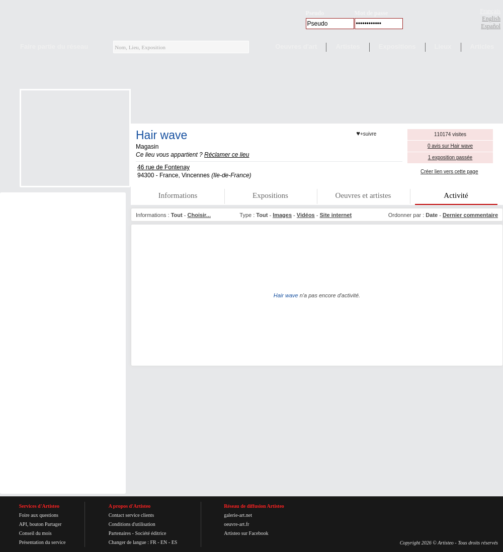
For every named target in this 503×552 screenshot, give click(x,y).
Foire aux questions (38, 515)
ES (175, 542)
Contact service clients (131, 515)
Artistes (348, 46)
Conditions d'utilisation (132, 524)
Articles (482, 46)
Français (490, 11)
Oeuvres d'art (296, 46)
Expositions (397, 46)
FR (153, 542)
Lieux (443, 46)
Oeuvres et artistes (363, 195)
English (491, 18)
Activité (456, 195)
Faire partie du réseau (54, 46)
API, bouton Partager (40, 524)
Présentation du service (42, 542)
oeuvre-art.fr (236, 524)
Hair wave (161, 135)
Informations (177, 195)
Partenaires (120, 533)
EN (163, 542)
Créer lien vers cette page (449, 171)
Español (490, 26)
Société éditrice (150, 533)
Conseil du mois (35, 533)
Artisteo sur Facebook (246, 533)
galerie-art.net (238, 515)
